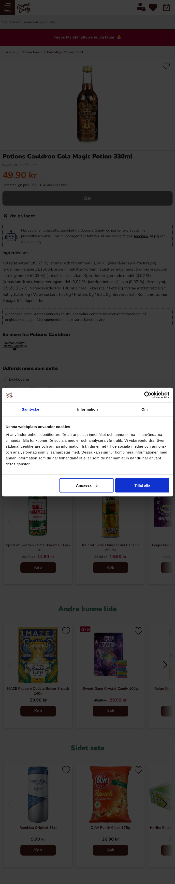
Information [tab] (87, 409)
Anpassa (86, 485)
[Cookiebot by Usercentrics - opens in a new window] (147, 395)
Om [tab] (144, 409)
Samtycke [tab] (30, 409)
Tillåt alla (142, 485)
